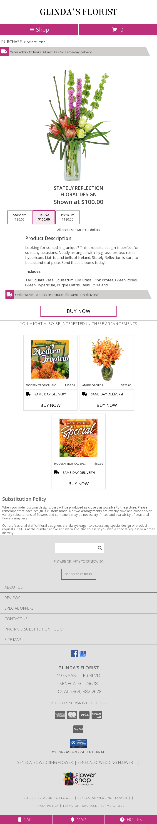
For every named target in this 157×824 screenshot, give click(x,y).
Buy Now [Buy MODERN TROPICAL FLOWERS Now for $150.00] (50, 405)
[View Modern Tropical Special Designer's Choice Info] (78, 438)
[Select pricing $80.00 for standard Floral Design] (19, 217)
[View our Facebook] (74, 655)
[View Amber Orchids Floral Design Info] (107, 359)
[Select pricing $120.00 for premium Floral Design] (68, 217)
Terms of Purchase (80, 806)
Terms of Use (113, 806)
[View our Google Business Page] (82, 655)
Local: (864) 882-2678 (79, 691)
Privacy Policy (46, 806)
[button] (78, 743)
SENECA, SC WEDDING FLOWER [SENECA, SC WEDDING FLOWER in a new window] (46, 762)
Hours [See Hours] (131, 820)
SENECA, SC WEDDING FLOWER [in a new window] (106, 762)
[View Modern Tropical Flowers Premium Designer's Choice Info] (50, 359)
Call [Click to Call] (26, 820)
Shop (39, 29)
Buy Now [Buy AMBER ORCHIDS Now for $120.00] (107, 405)
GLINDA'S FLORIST (78, 12)
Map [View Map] (78, 820)
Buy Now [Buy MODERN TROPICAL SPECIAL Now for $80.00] (78, 483)
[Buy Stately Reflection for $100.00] (78, 311)
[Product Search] (79, 548)
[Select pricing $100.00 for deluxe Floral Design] (44, 217)
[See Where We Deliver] (78, 574)
